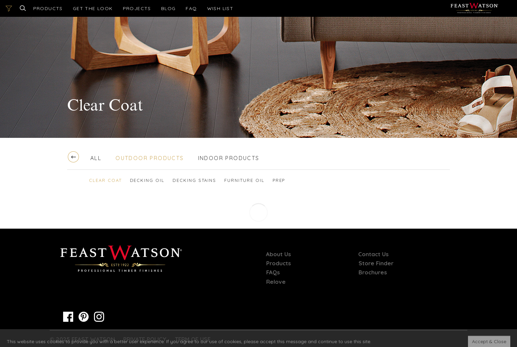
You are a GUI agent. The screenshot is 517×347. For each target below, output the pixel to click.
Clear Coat (105, 180)
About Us (278, 254)
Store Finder (376, 263)
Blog (168, 8)
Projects (137, 8)
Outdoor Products (149, 158)
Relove (276, 281)
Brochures (373, 272)
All (95, 158)
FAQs (273, 272)
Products (48, 8)
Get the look (93, 8)
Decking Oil (147, 180)
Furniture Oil (244, 180)
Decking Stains (194, 180)
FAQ (191, 8)
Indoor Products (229, 158)
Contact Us (374, 254)
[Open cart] (220, 8)
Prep (279, 180)
